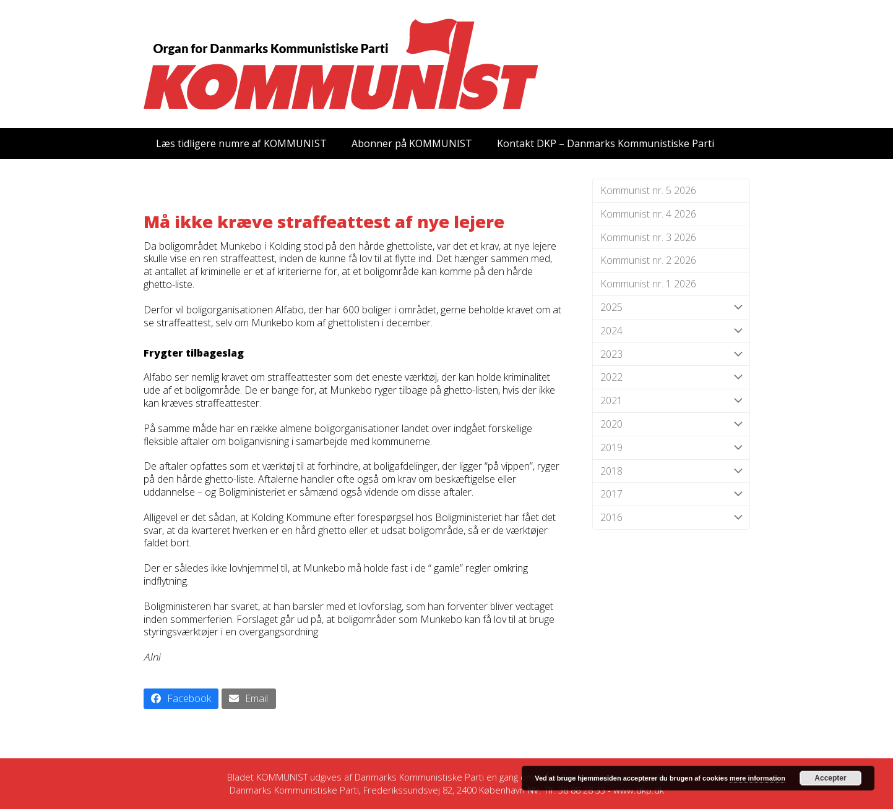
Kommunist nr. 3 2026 (648, 237)
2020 (671, 424)
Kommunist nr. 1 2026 (648, 283)
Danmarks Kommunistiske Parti (419, 777)
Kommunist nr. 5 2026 (648, 190)
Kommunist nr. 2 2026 (648, 260)
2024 (671, 331)
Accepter (830, 778)
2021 (671, 400)
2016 (671, 517)
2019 (671, 447)
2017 (671, 494)
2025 (671, 307)
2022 (671, 377)
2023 (671, 354)
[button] (181, 698)
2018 (671, 471)
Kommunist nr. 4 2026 (648, 214)
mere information (757, 778)
